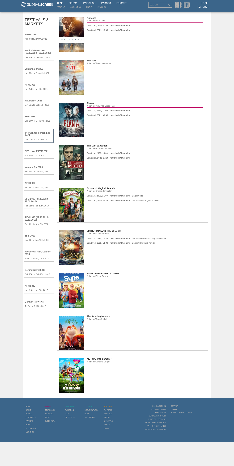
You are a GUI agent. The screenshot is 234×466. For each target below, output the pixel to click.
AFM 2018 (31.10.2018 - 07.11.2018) (37, 218)
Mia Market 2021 (33, 100)
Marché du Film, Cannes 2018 (38, 252)
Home (28, 406)
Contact (174, 406)
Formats (121, 3)
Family (107, 425)
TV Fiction (89, 3)
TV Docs (106, 3)
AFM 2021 (30, 84)
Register (202, 6)
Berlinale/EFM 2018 (35, 270)
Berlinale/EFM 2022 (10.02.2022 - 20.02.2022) (38, 51)
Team (60, 3)
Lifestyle (108, 421)
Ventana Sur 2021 (34, 69)
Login (204, 3)
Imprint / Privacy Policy (181, 413)
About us (61, 7)
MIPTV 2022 (31, 34)
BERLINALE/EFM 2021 (37, 151)
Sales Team (50, 421)
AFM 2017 (30, 286)
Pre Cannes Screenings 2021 (37, 134)
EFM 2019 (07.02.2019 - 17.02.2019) (37, 200)
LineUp (89, 7)
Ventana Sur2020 (34, 167)
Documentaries (91, 410)
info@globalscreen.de (155, 429)
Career (174, 409)
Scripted (108, 414)
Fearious (102, 7)
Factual (107, 417)
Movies (29, 414)
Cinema (73, 3)
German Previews (34, 302)
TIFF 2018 (30, 235)
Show (106, 428)
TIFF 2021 (30, 116)
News (28, 425)
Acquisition (75, 7)
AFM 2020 (30, 183)
